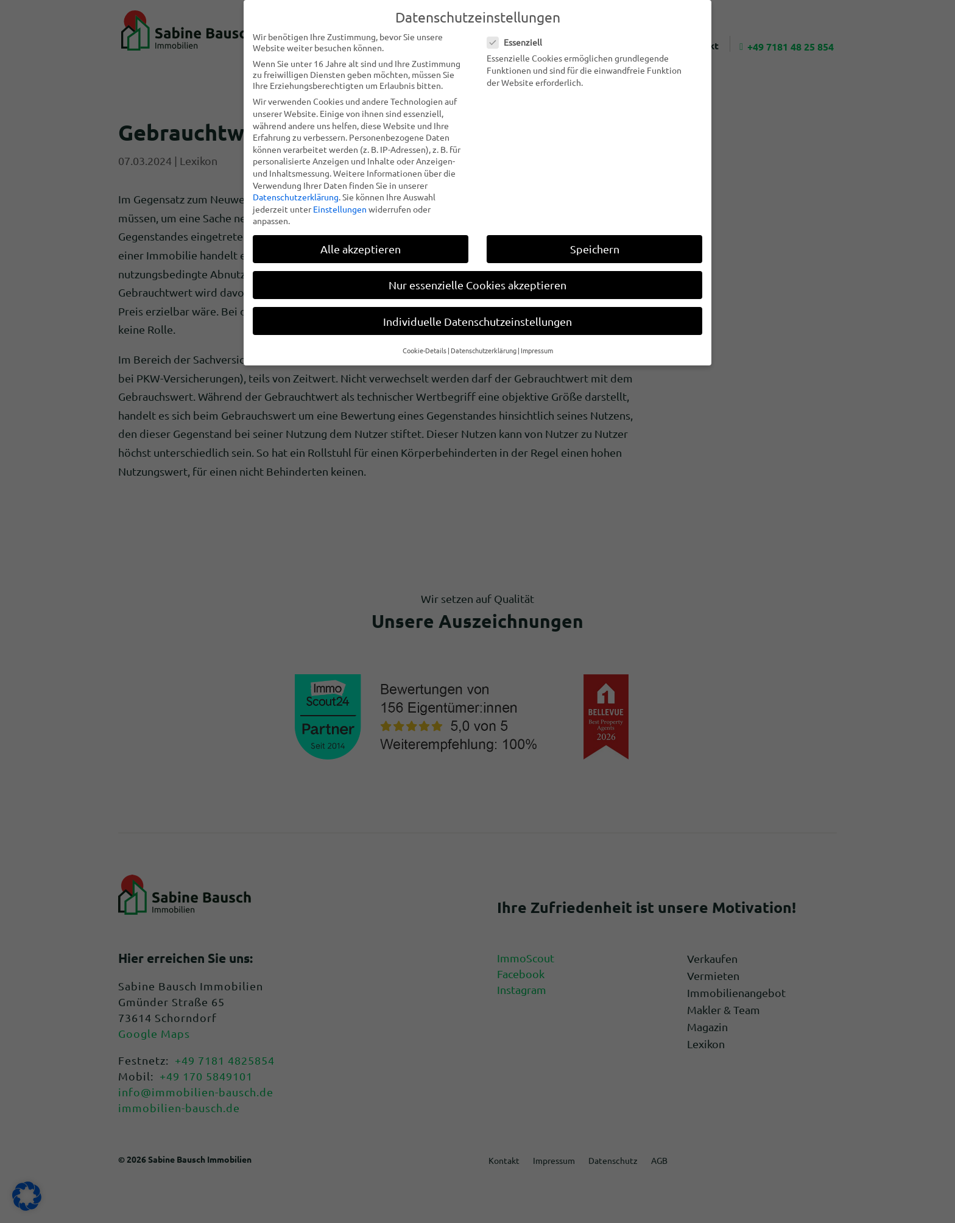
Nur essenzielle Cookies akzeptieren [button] (477, 284)
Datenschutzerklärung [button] (483, 350)
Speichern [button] (594, 248)
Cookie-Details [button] (424, 350)
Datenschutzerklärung (296, 196)
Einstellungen (340, 208)
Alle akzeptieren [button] (360, 248)
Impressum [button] (537, 350)
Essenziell (519, 42)
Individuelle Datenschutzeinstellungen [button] (477, 321)
